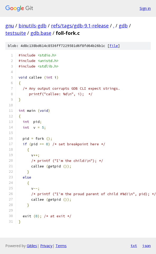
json (146, 245)
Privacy (46, 245)
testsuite (15, 33)
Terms (61, 245)
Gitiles (32, 245)
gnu (9, 25)
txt (134, 245)
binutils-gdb (33, 25)
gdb (123, 25)
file (113, 46)
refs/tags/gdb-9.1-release (80, 25)
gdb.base (40, 33)
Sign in (145, 8)
